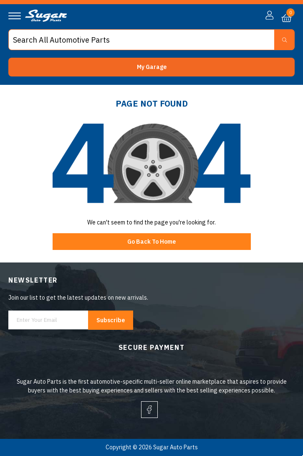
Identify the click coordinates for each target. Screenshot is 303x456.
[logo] (46, 19)
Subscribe (110, 320)
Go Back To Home (151, 241)
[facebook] (149, 409)
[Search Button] (284, 39)
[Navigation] (14, 15)
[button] (151, 67)
